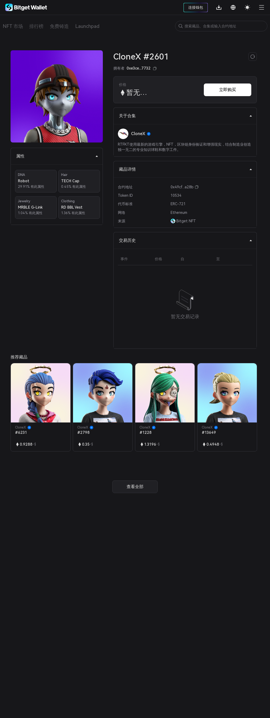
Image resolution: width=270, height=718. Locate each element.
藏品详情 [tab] (185, 169)
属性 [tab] (57, 156)
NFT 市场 (13, 26)
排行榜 (36, 26)
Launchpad (87, 26)
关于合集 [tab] (185, 115)
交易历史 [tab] (185, 240)
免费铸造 (59, 26)
